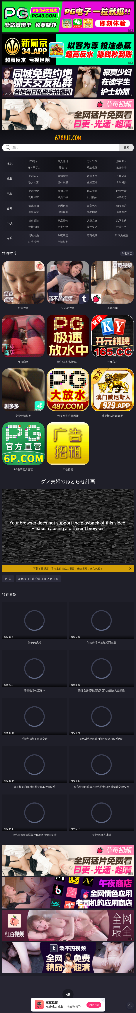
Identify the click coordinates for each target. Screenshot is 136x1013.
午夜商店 (63, 235)
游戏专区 (121, 161)
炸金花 (63, 167)
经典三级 (63, 197)
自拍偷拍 (63, 176)
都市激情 (33, 220)
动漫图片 (121, 205)
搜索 (126, 147)
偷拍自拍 (63, 191)
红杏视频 (33, 241)
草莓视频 (92, 235)
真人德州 (63, 161)
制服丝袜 (33, 197)
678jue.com (68, 138)
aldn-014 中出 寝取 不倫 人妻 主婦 (38, 578)
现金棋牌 (92, 167)
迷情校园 (33, 227)
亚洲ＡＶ (33, 176)
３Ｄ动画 (121, 176)
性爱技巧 (121, 227)
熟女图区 (92, 212)
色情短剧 (63, 241)
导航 (10, 238)
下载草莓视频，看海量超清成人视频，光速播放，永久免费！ (82, 568)
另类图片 (121, 212)
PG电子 (33, 161)
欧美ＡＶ (92, 176)
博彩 (10, 164)
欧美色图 (92, 205)
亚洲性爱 (33, 191)
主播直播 (92, 182)
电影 (10, 193)
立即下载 (94, 1005)
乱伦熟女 (92, 197)
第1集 (8, 578)
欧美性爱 (121, 191)
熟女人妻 (33, 182)
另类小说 (63, 227)
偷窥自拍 (33, 205)
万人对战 (92, 161)
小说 (10, 223)
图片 (10, 208)
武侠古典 (121, 220)
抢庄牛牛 (121, 167)
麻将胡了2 (34, 167)
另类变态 (121, 197)
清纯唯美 (63, 212)
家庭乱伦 (63, 220)
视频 (10, 179)
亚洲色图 (63, 205)
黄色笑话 (92, 227)
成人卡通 (92, 191)
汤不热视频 (121, 235)
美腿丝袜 (33, 212)
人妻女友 (92, 220)
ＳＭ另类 (121, 182)
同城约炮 (33, 235)
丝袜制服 (63, 182)
